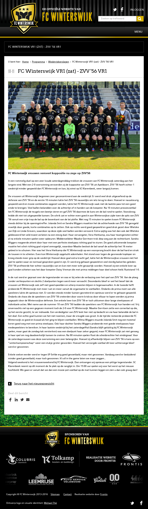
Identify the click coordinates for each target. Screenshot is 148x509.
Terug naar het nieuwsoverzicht (34, 383)
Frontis (104, 494)
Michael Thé (50, 503)
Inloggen (137, 9)
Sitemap (55, 494)
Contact (67, 494)
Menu (138, 31)
